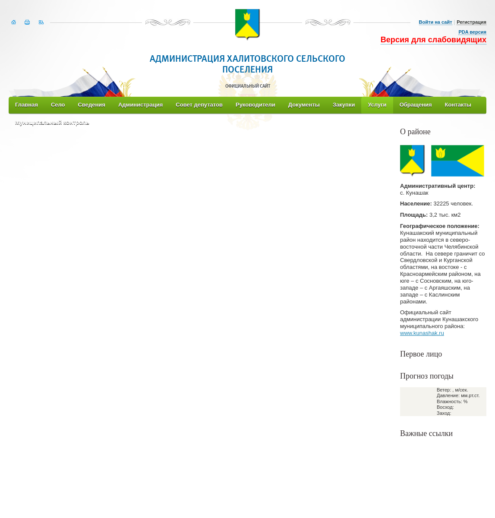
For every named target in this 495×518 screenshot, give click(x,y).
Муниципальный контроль (52, 122)
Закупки (344, 104)
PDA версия (472, 32)
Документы (304, 104)
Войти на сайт (435, 22)
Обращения (416, 104)
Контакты (458, 104)
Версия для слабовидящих (433, 39)
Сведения (91, 104)
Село (58, 104)
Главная (26, 104)
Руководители (255, 104)
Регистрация (471, 22)
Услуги (377, 104)
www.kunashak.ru (422, 333)
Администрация (140, 104)
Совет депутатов (199, 104)
